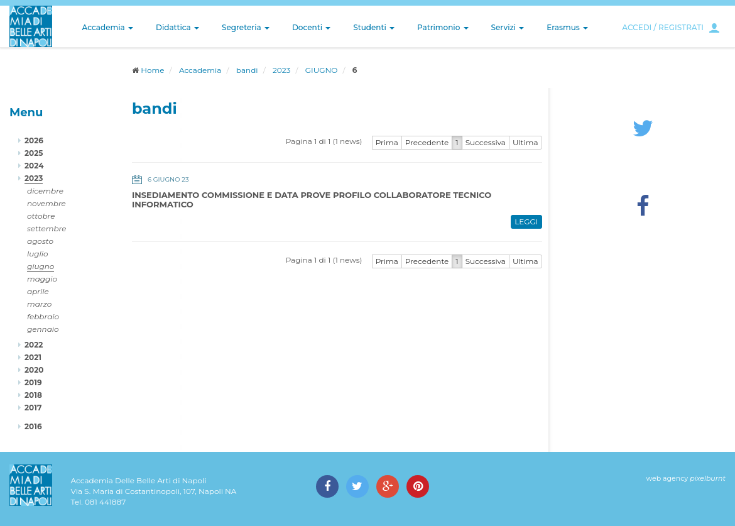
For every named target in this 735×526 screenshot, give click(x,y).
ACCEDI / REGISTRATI (663, 27)
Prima (387, 142)
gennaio (43, 329)
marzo (39, 304)
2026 (33, 140)
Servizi (508, 27)
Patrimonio (443, 27)
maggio (42, 278)
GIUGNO (321, 70)
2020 (33, 370)
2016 (33, 426)
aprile (38, 291)
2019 (33, 382)
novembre (46, 203)
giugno (40, 266)
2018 (33, 395)
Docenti (311, 27)
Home (152, 70)
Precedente (427, 142)
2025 (33, 153)
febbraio (43, 316)
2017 (32, 407)
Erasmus (567, 27)
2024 (33, 165)
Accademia (107, 27)
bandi (247, 70)
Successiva (486, 142)
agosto (40, 241)
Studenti (374, 27)
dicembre (45, 190)
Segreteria (246, 27)
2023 (281, 70)
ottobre (41, 216)
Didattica (177, 27)
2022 (33, 344)
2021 (32, 357)
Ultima (525, 142)
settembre (47, 228)
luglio (37, 253)
